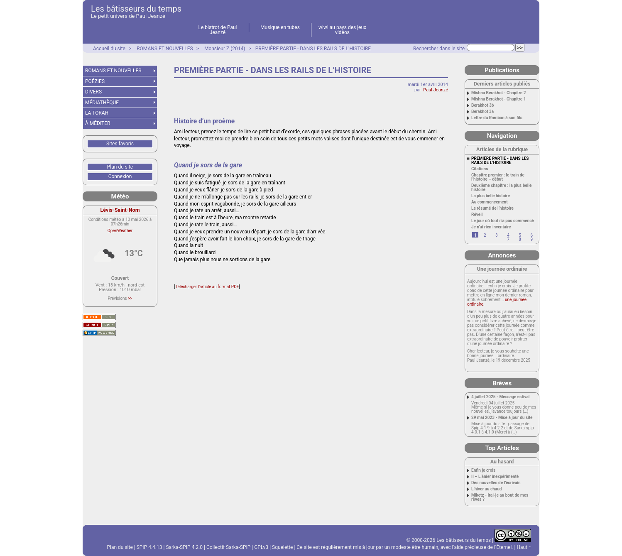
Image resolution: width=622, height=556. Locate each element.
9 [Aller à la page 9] (531, 239)
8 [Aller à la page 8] (520, 239)
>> (130, 298)
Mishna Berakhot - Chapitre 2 (498, 93)
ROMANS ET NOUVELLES (165, 48)
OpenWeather (120, 230)
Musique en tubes (280, 27)
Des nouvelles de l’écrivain (496, 483)
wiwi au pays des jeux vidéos (342, 29)
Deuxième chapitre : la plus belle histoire (501, 188)
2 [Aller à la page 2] (485, 235)
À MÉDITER (97, 123)
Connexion (120, 176)
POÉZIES (95, 81)
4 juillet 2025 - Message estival (500, 397)
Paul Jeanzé (435, 90)
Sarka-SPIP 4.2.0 (184, 547)
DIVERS (93, 92)
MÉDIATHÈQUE (102, 102)
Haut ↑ (524, 547)
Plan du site (120, 167)
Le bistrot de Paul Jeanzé (217, 29)
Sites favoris (120, 144)
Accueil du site (109, 48)
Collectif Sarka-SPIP (228, 547)
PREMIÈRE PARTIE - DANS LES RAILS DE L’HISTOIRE (313, 48)
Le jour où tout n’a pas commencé (502, 221)
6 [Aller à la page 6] (531, 235)
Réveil (476, 215)
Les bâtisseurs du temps (136, 9)
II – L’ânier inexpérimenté (495, 477)
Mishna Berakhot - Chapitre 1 (498, 99)
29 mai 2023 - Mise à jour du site (502, 418)
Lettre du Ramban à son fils (496, 118)
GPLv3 (261, 547)
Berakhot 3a (482, 112)
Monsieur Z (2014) (224, 48)
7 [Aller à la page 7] (508, 239)
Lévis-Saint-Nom (120, 210)
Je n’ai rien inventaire (491, 227)
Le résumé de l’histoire (492, 208)
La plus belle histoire (490, 196)
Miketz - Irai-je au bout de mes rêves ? (499, 497)
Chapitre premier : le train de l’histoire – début (497, 177)
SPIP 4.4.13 (149, 547)
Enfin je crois (483, 470)
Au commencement (489, 202)
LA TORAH (96, 113)
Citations (479, 169)
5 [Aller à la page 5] (520, 235)
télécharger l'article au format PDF (207, 286)
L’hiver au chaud (486, 489)
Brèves (502, 383)
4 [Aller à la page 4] (508, 235)
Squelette (282, 547)
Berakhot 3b (482, 105)
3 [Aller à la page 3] (496, 235)
